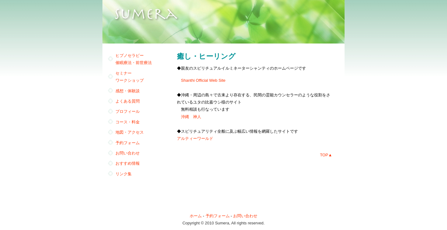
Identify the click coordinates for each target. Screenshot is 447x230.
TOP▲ (326, 155)
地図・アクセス (129, 132)
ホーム (196, 216)
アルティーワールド (195, 138)
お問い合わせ (127, 153)
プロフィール (127, 111)
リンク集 (123, 174)
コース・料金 (127, 122)
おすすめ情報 (127, 163)
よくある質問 (127, 101)
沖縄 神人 (191, 116)
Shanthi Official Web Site (203, 80)
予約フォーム (127, 142)
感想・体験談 (127, 91)
